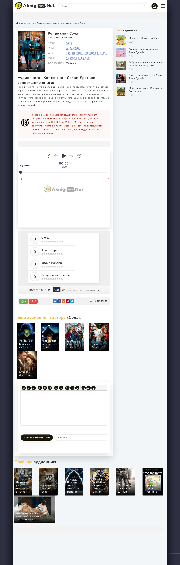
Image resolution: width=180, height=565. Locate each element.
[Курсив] (29, 388)
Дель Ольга (73, 47)
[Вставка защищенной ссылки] (77, 388)
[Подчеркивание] (33, 388)
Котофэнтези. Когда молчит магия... (86, 52)
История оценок (91, 290)
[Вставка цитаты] (83, 388)
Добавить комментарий (37, 437)
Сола (69, 42)
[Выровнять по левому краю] (40, 388)
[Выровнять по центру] (45, 388)
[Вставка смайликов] (67, 388)
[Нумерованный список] (61, 388)
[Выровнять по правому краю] (50, 388)
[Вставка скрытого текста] (93, 388)
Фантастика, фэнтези (60, 37)
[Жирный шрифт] (24, 388)
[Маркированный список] (56, 388)
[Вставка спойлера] (88, 388)
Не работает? (99, 301)
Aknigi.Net (39, 5)
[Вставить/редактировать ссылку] (72, 388)
